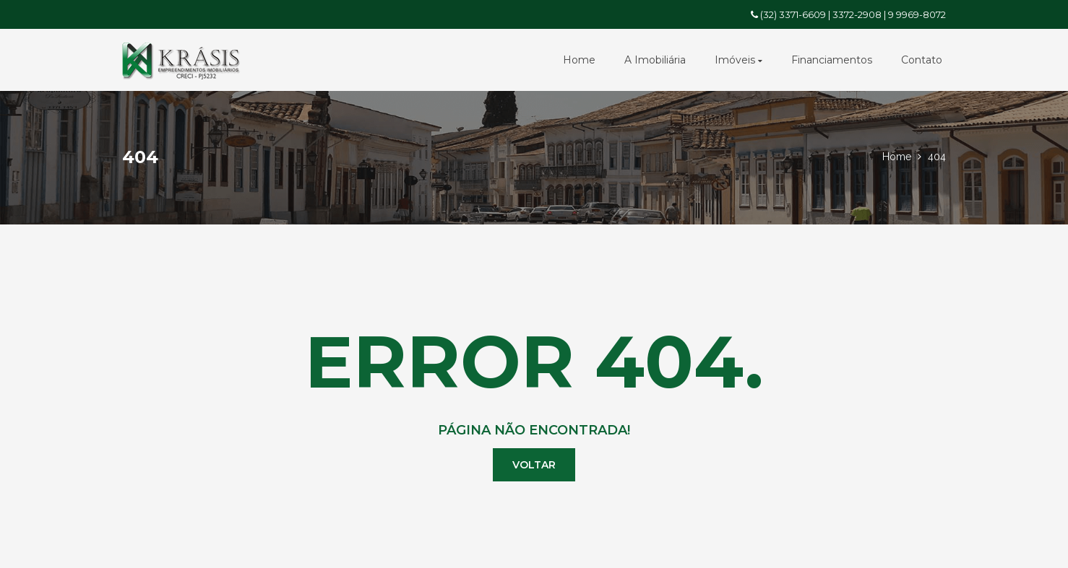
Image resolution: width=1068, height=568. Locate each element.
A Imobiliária (655, 59)
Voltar (534, 464)
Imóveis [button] (738, 59)
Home (579, 59)
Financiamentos (831, 59)
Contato (921, 59)
